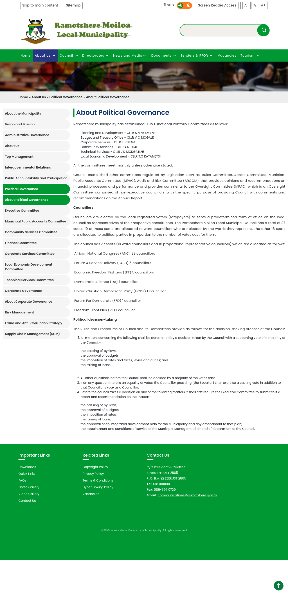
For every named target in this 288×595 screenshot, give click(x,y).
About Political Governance (27, 200)
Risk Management (19, 312)
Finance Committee (21, 243)
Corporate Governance (23, 291)
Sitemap (73, 5)
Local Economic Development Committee (28, 266)
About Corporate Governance (28, 301)
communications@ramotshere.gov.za (187, 530)
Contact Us (27, 535)
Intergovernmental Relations (28, 167)
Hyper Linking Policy (98, 522)
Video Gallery (28, 528)
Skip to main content (40, 5)
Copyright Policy (95, 502)
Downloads (27, 502)
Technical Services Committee (29, 280)
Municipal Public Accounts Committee (35, 221)
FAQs (22, 515)
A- (246, 5)
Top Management (19, 156)
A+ (263, 5)
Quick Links (27, 508)
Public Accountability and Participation (36, 178)
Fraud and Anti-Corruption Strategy (33, 323)
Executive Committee (22, 210)
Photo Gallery (28, 522)
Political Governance (21, 189)
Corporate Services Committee (30, 253)
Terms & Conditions (98, 515)
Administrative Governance (27, 135)
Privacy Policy (93, 508)
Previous (12, 463)
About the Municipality (23, 113)
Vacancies (227, 55)
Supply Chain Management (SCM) (32, 334)
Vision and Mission (20, 124)
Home (25, 55)
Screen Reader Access (217, 5)
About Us (12, 146)
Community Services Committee (31, 232)
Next (277, 463)
